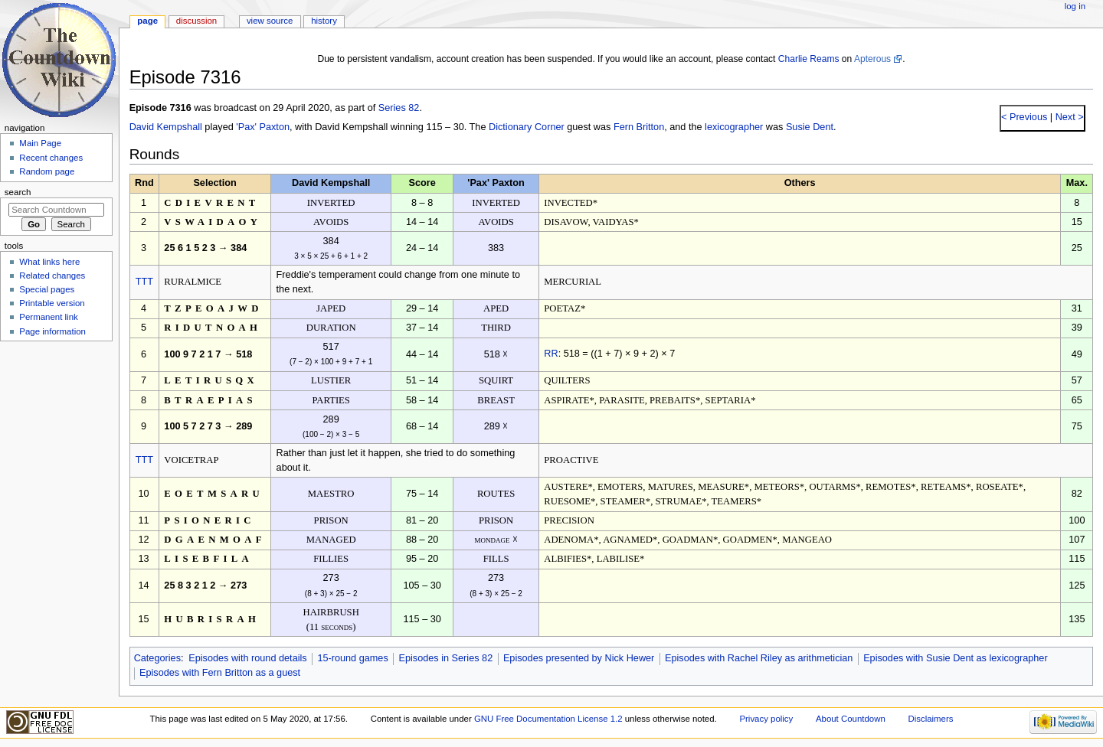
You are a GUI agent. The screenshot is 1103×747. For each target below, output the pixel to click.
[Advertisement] (56, 461)
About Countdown (850, 718)
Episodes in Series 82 (445, 658)
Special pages (46, 289)
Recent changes (51, 157)
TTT (144, 281)
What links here (49, 261)
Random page (46, 171)
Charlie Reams (809, 59)
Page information (52, 331)
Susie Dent (809, 127)
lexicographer (734, 127)
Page (147, 20)
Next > (1068, 117)
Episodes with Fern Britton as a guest (219, 672)
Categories (157, 658)
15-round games (352, 658)
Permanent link (48, 316)
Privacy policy (766, 718)
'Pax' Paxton (263, 127)
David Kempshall (165, 127)
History (324, 20)
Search (18, 192)
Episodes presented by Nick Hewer (578, 658)
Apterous (872, 59)
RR (551, 353)
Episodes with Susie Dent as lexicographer (955, 658)
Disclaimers (930, 718)
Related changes (52, 275)
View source (270, 20)
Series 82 (399, 108)
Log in (1075, 6)
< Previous (1024, 117)
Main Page (40, 143)
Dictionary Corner (527, 127)
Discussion (196, 20)
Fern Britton (639, 127)
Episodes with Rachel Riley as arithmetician (759, 658)
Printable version (51, 303)
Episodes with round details (247, 658)
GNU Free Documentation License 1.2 (548, 718)
